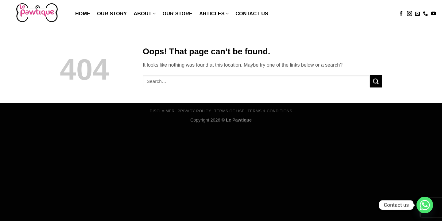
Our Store (177, 13)
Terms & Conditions (270, 111)
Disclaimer (162, 111)
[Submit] (376, 81)
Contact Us (251, 13)
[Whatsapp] (425, 205)
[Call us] (425, 14)
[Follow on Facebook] (401, 14)
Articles (214, 14)
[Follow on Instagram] (409, 14)
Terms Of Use (229, 111)
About (145, 14)
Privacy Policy (194, 111)
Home (82, 13)
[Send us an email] (417, 14)
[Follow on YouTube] (433, 14)
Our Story (112, 13)
